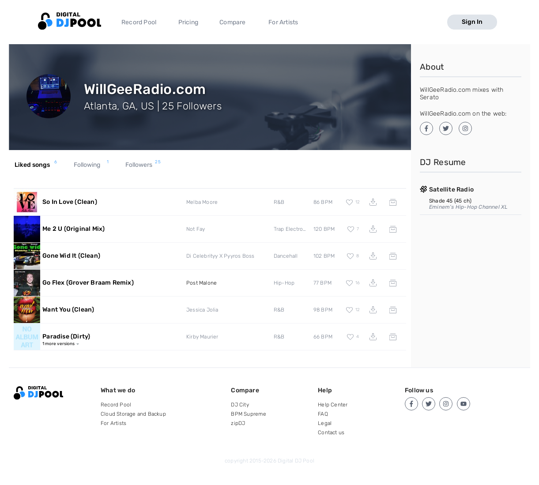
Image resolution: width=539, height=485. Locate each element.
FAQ (323, 414)
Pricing (188, 22)
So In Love (69, 202)
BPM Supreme (248, 414)
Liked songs (36, 165)
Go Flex (88, 282)
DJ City (240, 405)
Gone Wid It (71, 255)
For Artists (283, 22)
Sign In (472, 22)
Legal (325, 423)
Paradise (66, 336)
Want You (68, 309)
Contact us (331, 432)
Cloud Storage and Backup (133, 414)
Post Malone (201, 283)
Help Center (332, 405)
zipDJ (238, 423)
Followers (143, 165)
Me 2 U (73, 229)
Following (91, 165)
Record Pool (138, 22)
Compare (232, 22)
